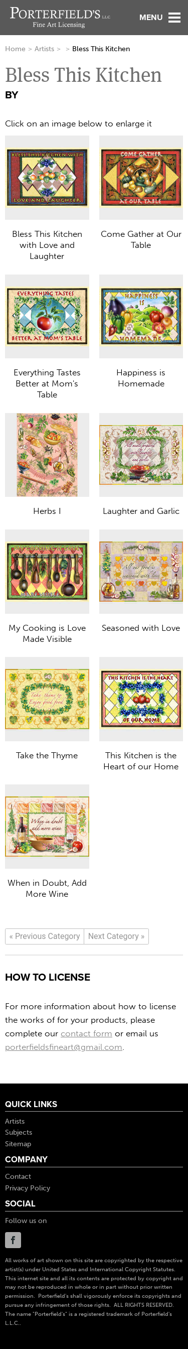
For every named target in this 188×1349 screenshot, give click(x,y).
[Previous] (44, 936)
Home (15, 49)
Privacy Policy (27, 1188)
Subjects (18, 1132)
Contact (18, 1176)
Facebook (13, 1240)
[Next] (116, 936)
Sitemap (18, 1144)
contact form (86, 1033)
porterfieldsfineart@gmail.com (63, 1047)
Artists (44, 49)
